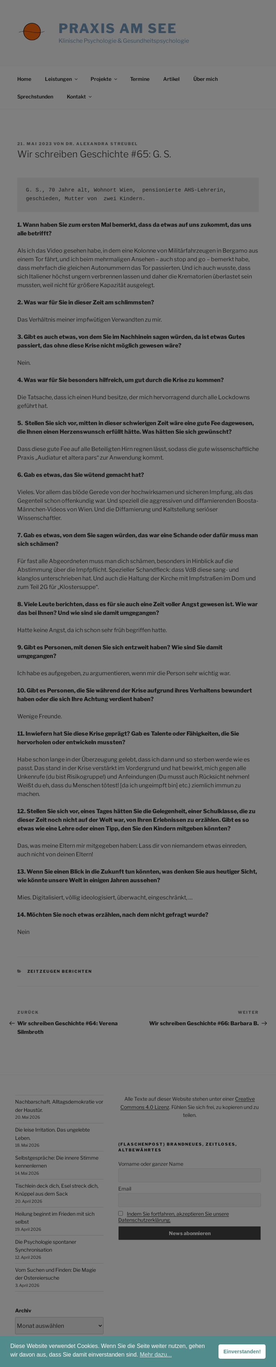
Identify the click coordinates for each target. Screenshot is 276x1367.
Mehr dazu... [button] (156, 1355)
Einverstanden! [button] (242, 1351)
